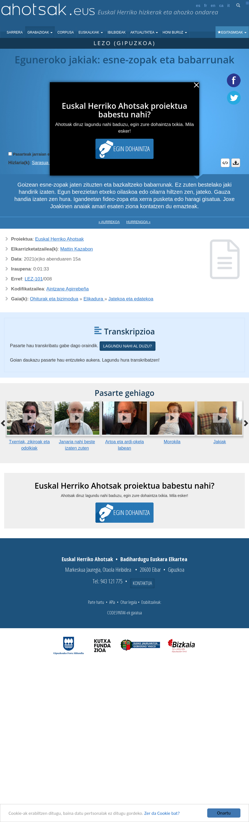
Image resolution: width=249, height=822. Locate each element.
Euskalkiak (91, 32)
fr (205, 5)
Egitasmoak (232, 32)
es (198, 5)
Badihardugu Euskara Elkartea (153, 559)
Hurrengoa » (138, 222)
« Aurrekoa (109, 222)
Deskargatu (235, 162)
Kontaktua (142, 583)
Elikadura (94, 299)
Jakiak (219, 441)
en (213, 5)
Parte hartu (96, 602)
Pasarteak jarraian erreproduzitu (42, 154)
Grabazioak (40, 32)
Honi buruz (175, 32)
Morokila (172, 441)
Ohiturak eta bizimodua (54, 299)
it (228, 5)
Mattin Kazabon (76, 249)
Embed (225, 162)
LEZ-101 (34, 279)
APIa (112, 602)
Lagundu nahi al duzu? (127, 346)
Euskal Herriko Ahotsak (59, 239)
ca (221, 5)
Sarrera (15, 32)
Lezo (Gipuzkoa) (124, 43)
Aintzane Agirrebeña (67, 289)
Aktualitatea (144, 32)
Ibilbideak (117, 32)
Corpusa (65, 32)
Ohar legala (128, 602)
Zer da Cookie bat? (162, 813)
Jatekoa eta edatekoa (131, 299)
